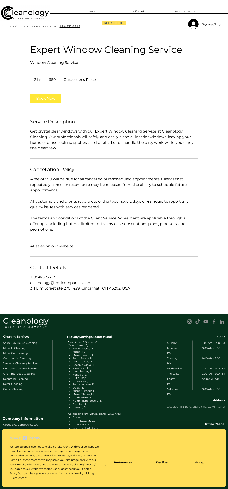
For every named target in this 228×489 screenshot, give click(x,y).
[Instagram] (189, 322)
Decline (162, 462)
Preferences (123, 462)
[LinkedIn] (222, 322)
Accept (200, 462)
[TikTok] (198, 322)
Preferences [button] (18, 477)
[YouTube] (206, 322)
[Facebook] (214, 322)
